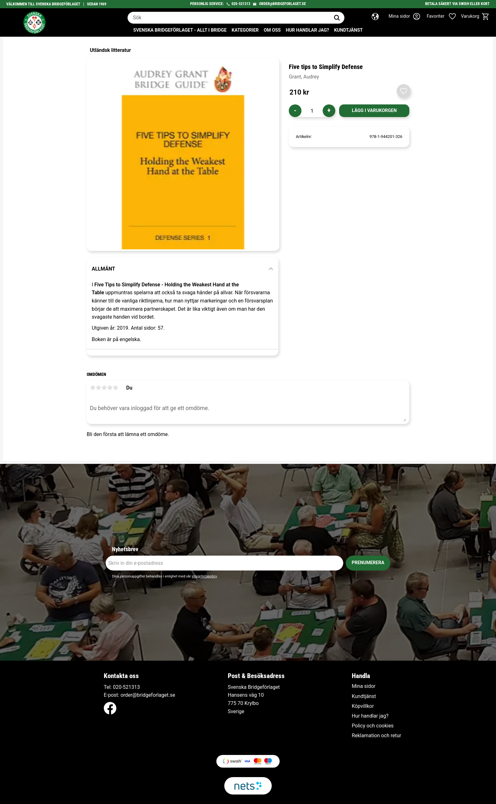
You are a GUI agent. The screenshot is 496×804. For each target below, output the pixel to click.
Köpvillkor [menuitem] (363, 706)
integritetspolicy (204, 576)
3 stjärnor (104, 387)
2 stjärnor (98, 387)
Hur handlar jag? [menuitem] (307, 30)
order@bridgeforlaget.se (282, 4)
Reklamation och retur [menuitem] (376, 736)
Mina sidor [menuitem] (363, 686)
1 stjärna (93, 387)
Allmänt (103, 269)
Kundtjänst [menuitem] (348, 30)
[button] (444, 16)
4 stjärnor (110, 387)
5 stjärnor (115, 387)
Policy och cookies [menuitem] (373, 726)
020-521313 (241, 4)
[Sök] (337, 17)
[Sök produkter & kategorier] (229, 17)
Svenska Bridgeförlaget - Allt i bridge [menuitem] (179, 30)
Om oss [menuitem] (272, 30)
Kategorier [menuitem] (245, 30)
